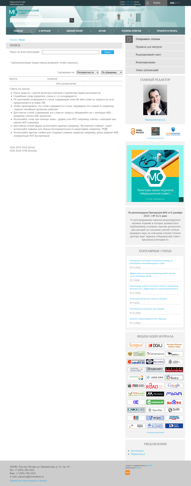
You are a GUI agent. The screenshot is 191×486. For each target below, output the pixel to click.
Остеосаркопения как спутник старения (148, 298)
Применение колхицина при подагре (147, 308)
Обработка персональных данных (28, 480)
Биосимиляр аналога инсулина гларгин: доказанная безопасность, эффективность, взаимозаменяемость (154, 287)
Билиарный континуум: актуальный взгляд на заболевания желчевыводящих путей (151, 262)
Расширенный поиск (88, 21)
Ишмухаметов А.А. (155, 119)
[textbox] (40, 20)
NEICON (149, 465)
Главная (18, 30)
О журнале (45, 30)
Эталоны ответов (131, 30)
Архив (102, 30)
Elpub (138, 468)
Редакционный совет (148, 54)
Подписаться (138, 454)
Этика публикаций (147, 70)
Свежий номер (74, 30)
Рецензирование (145, 62)
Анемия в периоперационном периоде (148, 318)
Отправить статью (148, 39)
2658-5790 (129, 4)
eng (172, 2)
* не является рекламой (155, 138)
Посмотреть (137, 450)
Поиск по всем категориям (24, 52)
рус (178, 2)
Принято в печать (167, 30)
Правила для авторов (149, 47)
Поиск (22, 39)
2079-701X (129, 2)
